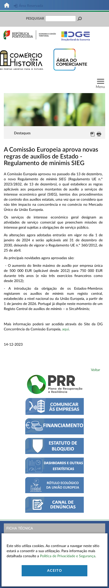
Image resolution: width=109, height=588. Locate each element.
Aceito (54, 570)
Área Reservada (28, 5)
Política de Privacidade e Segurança (67, 556)
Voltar (95, 370)
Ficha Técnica (19, 528)
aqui (65, 329)
